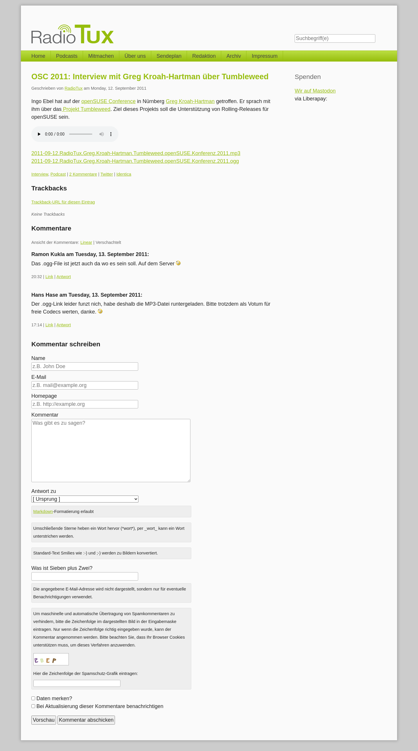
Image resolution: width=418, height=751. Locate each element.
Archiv (233, 56)
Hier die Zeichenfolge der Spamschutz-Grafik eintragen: (85, 673)
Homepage (44, 396)
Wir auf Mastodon (315, 91)
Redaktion (204, 56)
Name (38, 358)
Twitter (106, 174)
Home (38, 56)
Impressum (265, 56)
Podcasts (67, 56)
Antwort (63, 276)
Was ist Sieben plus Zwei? (61, 568)
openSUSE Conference (108, 101)
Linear (86, 242)
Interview (39, 174)
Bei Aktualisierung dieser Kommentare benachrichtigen (100, 706)
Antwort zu (43, 491)
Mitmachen (101, 56)
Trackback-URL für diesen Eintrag (63, 202)
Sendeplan (168, 56)
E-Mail (38, 377)
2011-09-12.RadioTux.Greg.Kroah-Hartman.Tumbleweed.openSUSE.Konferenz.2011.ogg (135, 161)
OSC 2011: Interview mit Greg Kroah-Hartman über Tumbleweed (150, 76)
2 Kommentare (83, 174)
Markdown (43, 511)
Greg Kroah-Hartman (190, 101)
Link (49, 276)
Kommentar (44, 415)
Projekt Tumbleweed (86, 109)
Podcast (58, 174)
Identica (123, 174)
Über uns (135, 56)
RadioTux (74, 88)
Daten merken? (54, 698)
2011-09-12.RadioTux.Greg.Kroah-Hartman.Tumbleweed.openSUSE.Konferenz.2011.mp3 (135, 153)
